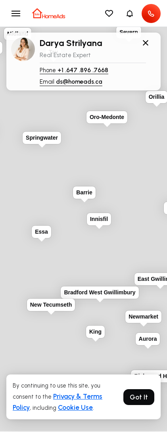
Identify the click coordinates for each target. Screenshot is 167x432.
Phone (74, 70)
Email (71, 82)
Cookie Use (75, 407)
